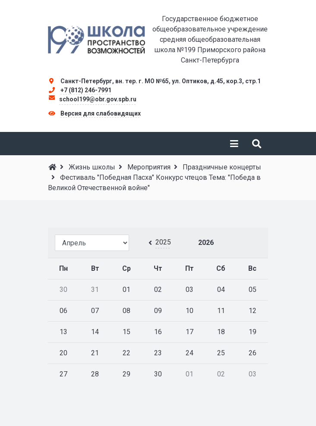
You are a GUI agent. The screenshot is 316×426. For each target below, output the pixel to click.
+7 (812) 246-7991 (85, 90)
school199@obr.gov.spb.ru (97, 99)
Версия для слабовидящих (100, 113)
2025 (163, 242)
